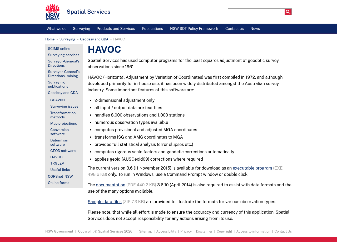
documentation (110, 184)
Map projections (63, 123)
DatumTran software (59, 142)
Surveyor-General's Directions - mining (64, 74)
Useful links (60, 169)
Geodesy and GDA (94, 39)
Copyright (224, 231)
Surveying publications (58, 84)
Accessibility (166, 231)
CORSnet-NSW (60, 176)
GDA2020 (58, 100)
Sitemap (145, 231)
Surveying (67, 39)
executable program (252, 168)
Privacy (186, 231)
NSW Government (59, 231)
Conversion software (59, 132)
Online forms (58, 183)
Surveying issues (64, 106)
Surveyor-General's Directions (64, 63)
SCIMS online (59, 48)
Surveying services (63, 55)
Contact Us (283, 231)
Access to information (253, 231)
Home (49, 39)
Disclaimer (204, 231)
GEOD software (63, 151)
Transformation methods (63, 115)
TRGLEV (57, 163)
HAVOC (56, 157)
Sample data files (105, 201)
